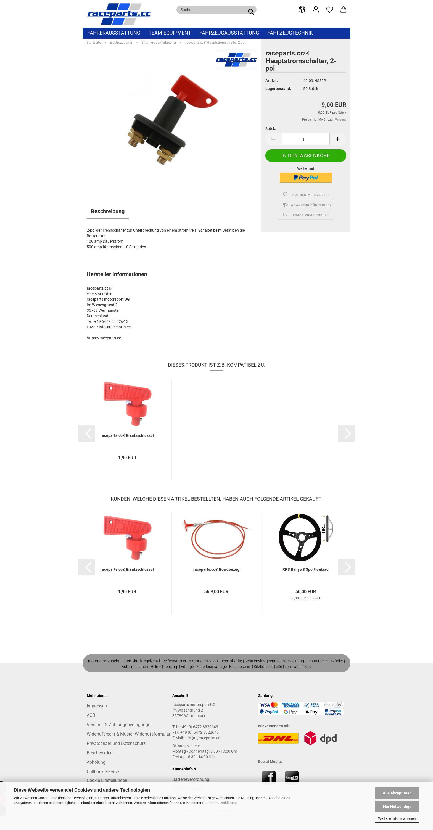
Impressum (98, 706)
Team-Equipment (170, 33)
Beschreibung (108, 211)
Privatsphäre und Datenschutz (116, 743)
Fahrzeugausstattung (229, 33)
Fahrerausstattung (113, 33)
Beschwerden (100, 752)
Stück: (270, 128)
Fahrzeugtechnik (290, 33)
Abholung (96, 762)
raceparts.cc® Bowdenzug (216, 569)
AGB (91, 715)
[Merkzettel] (330, 9)
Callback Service (103, 771)
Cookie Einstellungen (107, 780)
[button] (302, 9)
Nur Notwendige (397, 806)
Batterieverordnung (190, 779)
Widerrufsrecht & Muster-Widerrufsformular (128, 734)
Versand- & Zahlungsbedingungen (120, 724)
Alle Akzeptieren (397, 793)
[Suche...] (251, 9)
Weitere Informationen (397, 818)
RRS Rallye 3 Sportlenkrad (305, 569)
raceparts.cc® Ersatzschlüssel (127, 435)
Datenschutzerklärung (219, 803)
